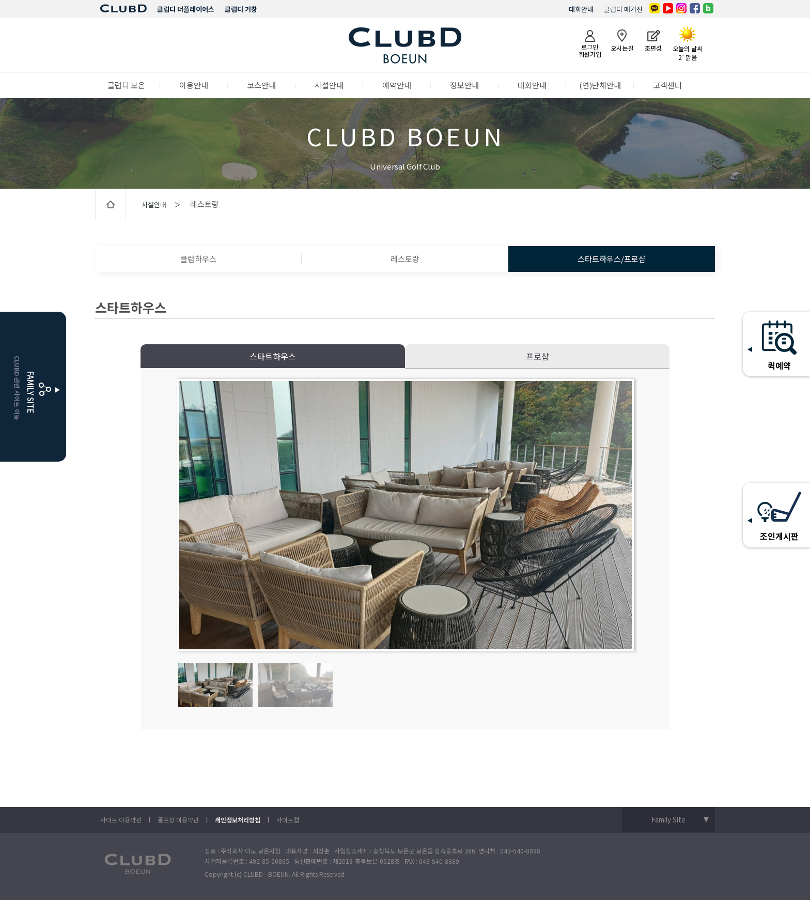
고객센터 (667, 85)
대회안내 (581, 9)
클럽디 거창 (241, 9)
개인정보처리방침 (237, 819)
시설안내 (329, 85)
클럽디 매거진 (623, 9)
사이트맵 (287, 819)
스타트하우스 (273, 356)
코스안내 (261, 85)
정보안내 (464, 85)
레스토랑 (405, 258)
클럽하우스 (198, 258)
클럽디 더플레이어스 (185, 9)
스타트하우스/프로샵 (612, 258)
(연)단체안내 (600, 85)
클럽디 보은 (126, 85)
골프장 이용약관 (178, 819)
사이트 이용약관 (121, 819)
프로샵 (537, 356)
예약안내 (396, 85)
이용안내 (193, 85)
